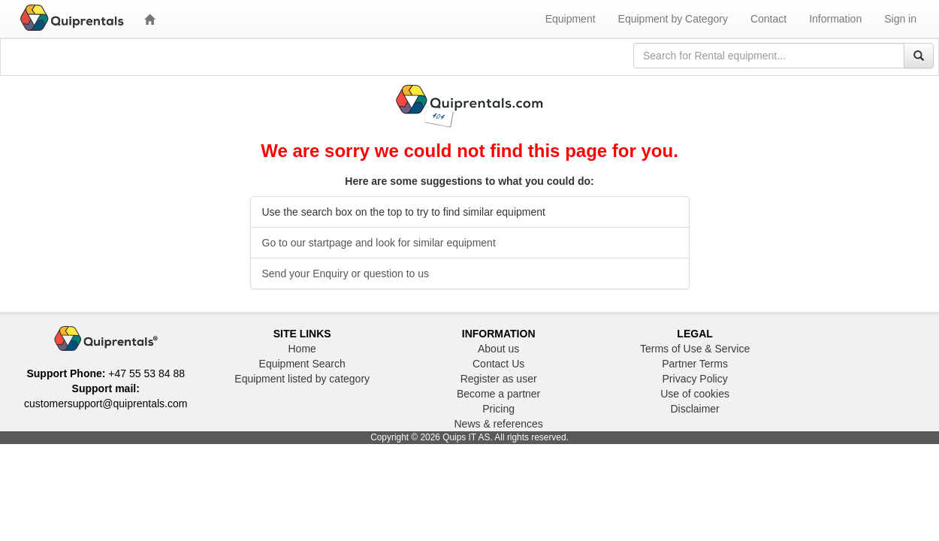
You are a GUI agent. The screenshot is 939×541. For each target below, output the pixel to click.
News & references (498, 424)
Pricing (498, 409)
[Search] (919, 55)
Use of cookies (694, 394)
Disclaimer (694, 409)
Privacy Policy (695, 379)
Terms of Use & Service (695, 349)
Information (835, 19)
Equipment (570, 19)
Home (302, 349)
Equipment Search (302, 364)
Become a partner (498, 394)
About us (498, 349)
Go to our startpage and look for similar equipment (379, 243)
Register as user (498, 379)
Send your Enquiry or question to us (346, 273)
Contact (768, 19)
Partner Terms (695, 364)
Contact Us (498, 364)
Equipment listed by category (302, 379)
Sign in (900, 19)
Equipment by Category (673, 19)
